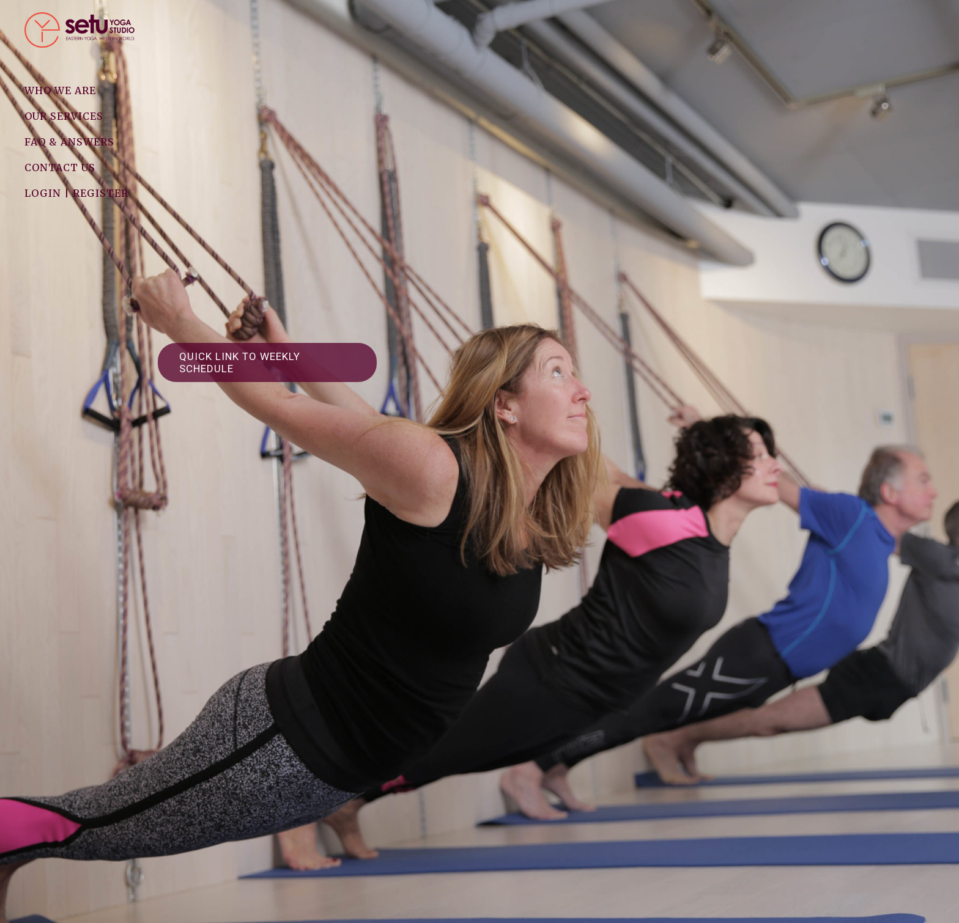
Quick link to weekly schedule (239, 362)
